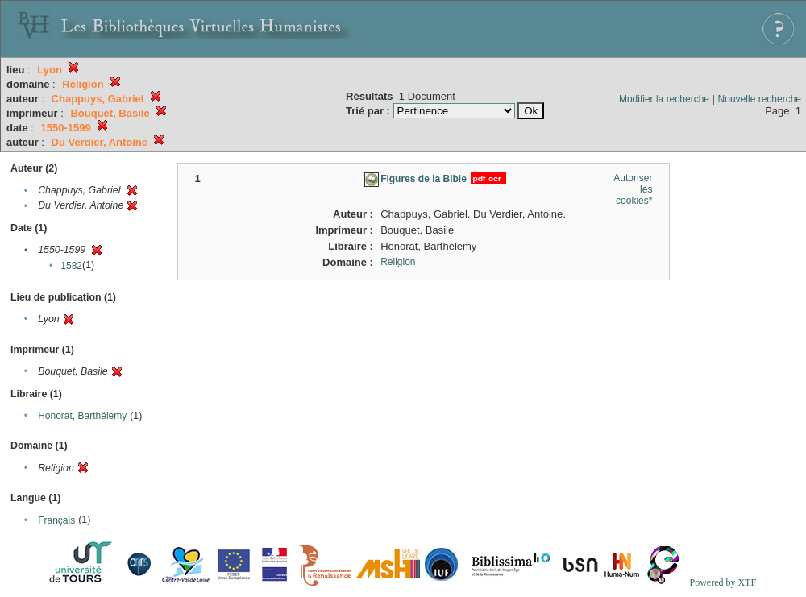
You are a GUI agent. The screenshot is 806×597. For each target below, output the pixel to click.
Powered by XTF (722, 582)
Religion (397, 261)
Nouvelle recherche (759, 99)
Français (56, 520)
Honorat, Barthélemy (82, 415)
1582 (71, 266)
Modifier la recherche (664, 99)
